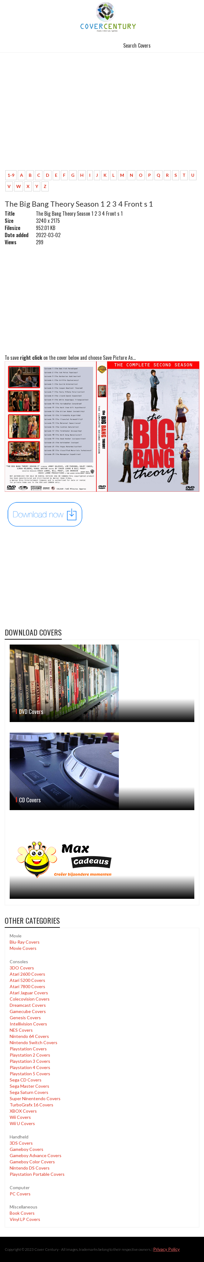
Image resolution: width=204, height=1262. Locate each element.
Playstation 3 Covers (30, 1061)
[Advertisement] (102, 118)
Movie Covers (23, 948)
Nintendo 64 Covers (29, 1036)
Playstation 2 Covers (30, 1055)
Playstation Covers (28, 1048)
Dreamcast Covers (28, 1005)
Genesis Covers (25, 1017)
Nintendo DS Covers (30, 1168)
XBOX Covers (23, 1111)
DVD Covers (31, 711)
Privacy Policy (166, 1249)
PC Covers (20, 1193)
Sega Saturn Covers (29, 1092)
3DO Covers (22, 967)
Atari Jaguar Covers (29, 992)
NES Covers (21, 1030)
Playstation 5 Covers (30, 1073)
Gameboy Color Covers (32, 1161)
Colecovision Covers (30, 999)
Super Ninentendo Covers (35, 1098)
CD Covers (30, 799)
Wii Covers (20, 1117)
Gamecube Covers (28, 1011)
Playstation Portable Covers (37, 1174)
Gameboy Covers (26, 1149)
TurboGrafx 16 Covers (31, 1104)
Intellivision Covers (28, 1023)
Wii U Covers (22, 1123)
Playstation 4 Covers (30, 1067)
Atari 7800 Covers (27, 986)
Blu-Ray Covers (25, 942)
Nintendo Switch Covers (33, 1042)
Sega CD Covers (25, 1079)
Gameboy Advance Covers (35, 1155)
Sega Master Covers (29, 1086)
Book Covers (22, 1213)
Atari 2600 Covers (27, 974)
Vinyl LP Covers (25, 1219)
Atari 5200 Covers (27, 980)
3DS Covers (21, 1143)
